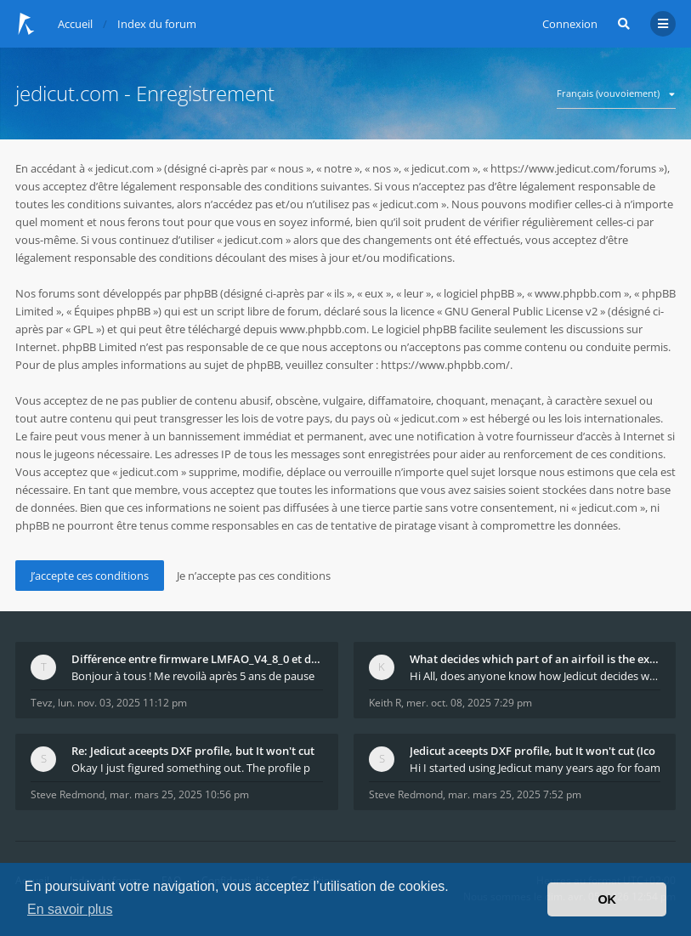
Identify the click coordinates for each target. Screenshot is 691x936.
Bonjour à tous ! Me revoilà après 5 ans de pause (192, 676)
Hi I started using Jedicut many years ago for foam (535, 767)
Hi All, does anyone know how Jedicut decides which (535, 676)
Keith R (385, 702)
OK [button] (607, 899)
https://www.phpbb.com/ (445, 364)
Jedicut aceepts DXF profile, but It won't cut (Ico (532, 750)
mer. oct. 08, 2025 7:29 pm (469, 702)
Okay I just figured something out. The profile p (190, 767)
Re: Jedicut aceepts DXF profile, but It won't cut (192, 750)
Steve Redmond (68, 794)
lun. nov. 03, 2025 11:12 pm (122, 702)
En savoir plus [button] (70, 909)
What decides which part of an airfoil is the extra (535, 659)
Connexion (570, 23)
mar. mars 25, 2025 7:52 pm (514, 794)
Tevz (42, 702)
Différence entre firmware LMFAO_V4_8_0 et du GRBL (197, 659)
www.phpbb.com (323, 329)
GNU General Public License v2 (521, 311)
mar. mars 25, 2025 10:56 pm (179, 794)
